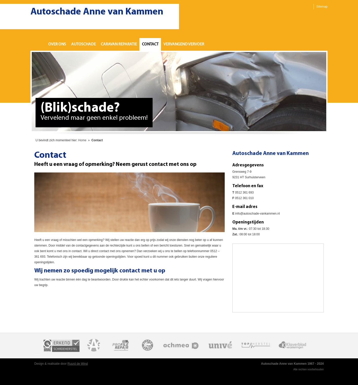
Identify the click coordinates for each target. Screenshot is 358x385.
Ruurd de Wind (78, 363)
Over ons (57, 44)
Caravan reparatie (119, 44)
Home (38, 44)
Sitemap (322, 6)
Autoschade (83, 44)
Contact (150, 44)
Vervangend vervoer (184, 44)
